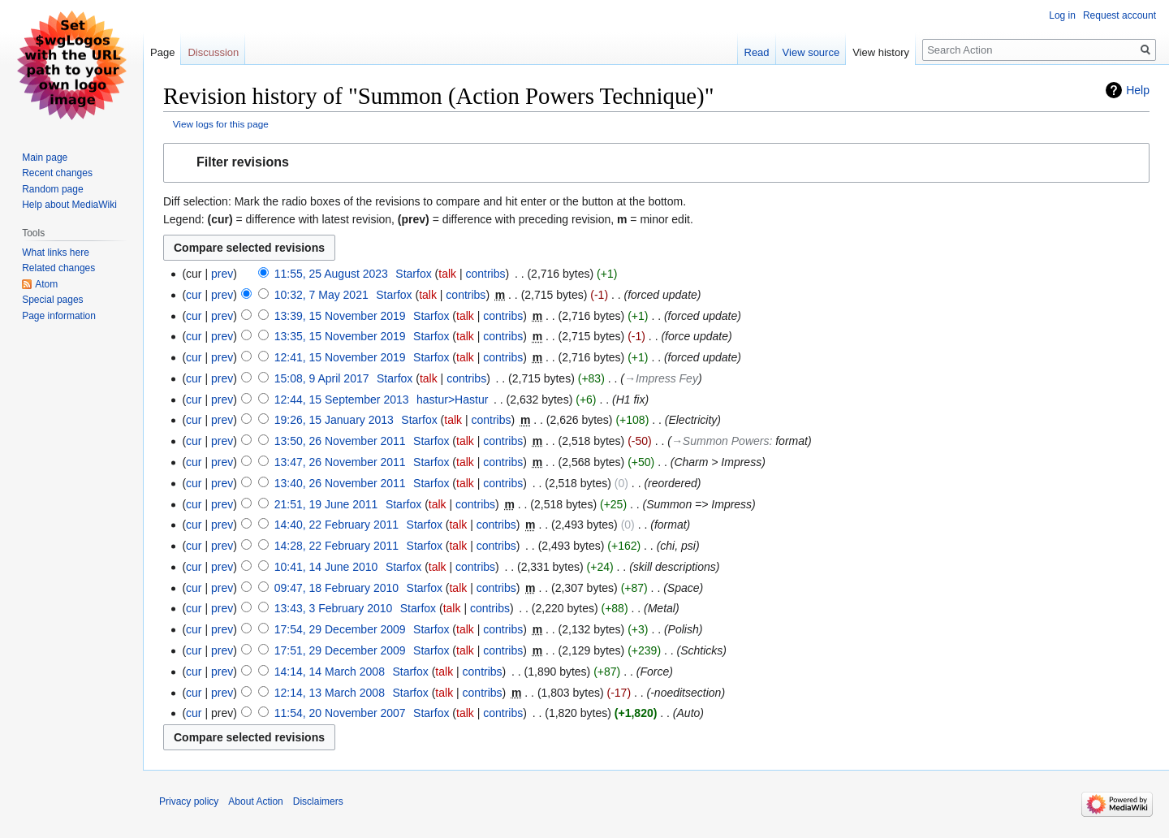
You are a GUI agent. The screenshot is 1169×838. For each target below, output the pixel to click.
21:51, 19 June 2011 (326, 504)
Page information (59, 316)
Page (162, 52)
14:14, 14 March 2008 (329, 671)
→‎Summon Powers (720, 440)
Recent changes (57, 173)
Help (1138, 90)
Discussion (213, 52)
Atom (46, 284)
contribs (485, 273)
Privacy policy (188, 801)
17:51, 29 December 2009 (340, 650)
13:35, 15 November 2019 (340, 336)
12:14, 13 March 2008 (329, 692)
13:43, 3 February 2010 (333, 608)
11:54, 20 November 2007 (340, 712)
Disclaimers (318, 801)
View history (880, 52)
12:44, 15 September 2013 (341, 399)
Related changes (58, 268)
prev (222, 273)
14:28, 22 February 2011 (336, 545)
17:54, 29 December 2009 (340, 629)
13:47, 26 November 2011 (340, 462)
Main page (44, 157)
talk (447, 273)
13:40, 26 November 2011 (340, 483)
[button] (656, 163)
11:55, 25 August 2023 (331, 273)
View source (811, 52)
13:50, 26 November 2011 (340, 440)
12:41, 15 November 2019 (340, 357)
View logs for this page (221, 124)
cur (193, 294)
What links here (55, 252)
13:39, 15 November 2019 (340, 315)
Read (757, 52)
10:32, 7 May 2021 (321, 294)
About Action (255, 801)
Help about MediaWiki (69, 204)
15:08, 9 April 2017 (321, 378)
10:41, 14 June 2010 (326, 566)
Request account (1119, 15)
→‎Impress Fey (661, 378)
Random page (52, 189)
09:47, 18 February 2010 (336, 587)
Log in (1062, 15)
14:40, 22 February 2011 (336, 524)
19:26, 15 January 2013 (334, 419)
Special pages (52, 299)
